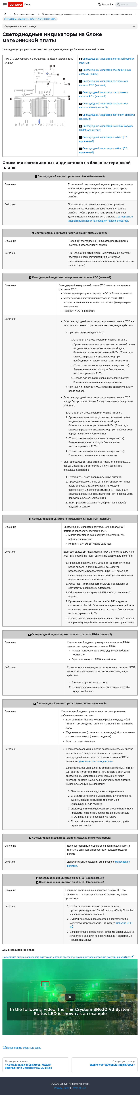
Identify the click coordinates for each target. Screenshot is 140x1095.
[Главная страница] (5, 14)
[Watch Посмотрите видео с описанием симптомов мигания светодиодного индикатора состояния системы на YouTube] (70, 997)
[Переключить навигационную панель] (4, 4)
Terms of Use (78, 1088)
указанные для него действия (96, 761)
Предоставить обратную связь (21, 1047)
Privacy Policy (61, 1088)
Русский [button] (104, 4)
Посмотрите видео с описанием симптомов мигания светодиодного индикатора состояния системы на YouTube (68, 957)
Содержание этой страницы (20, 26)
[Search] (126, 4)
